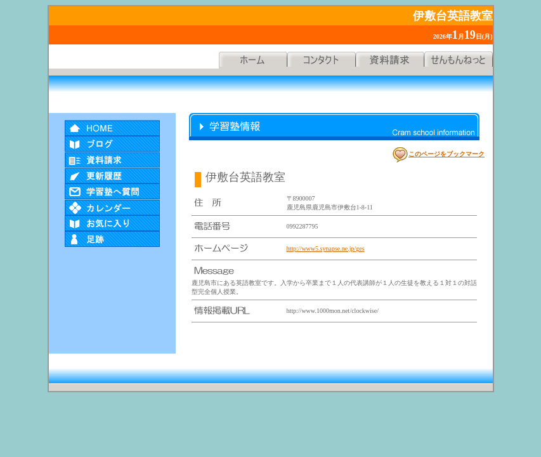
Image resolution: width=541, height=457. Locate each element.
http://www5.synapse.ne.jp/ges (326, 248)
